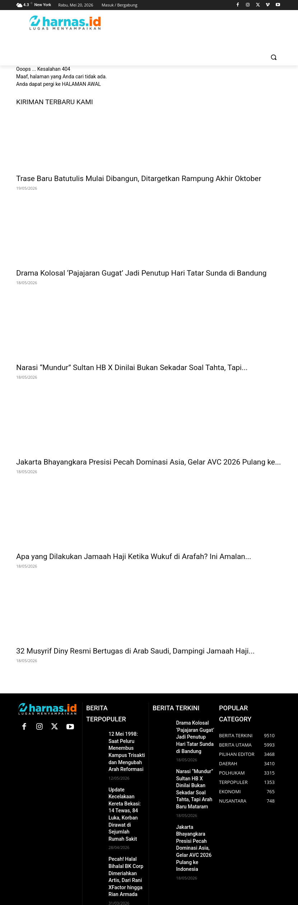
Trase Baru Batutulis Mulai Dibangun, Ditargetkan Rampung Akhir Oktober (138, 178)
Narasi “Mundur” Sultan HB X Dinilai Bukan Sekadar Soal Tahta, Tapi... (132, 367)
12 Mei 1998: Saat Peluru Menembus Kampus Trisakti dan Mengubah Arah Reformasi (126, 745)
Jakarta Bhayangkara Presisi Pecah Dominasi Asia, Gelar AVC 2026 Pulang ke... (148, 462)
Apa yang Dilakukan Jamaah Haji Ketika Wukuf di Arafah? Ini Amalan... (133, 556)
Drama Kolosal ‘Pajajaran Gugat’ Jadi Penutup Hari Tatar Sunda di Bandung (141, 273)
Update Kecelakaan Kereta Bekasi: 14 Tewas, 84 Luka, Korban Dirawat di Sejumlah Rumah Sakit (126, 795)
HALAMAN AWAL (81, 84)
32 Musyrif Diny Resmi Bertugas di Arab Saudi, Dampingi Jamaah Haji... (135, 651)
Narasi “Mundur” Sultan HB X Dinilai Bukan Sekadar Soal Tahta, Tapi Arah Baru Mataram (195, 778)
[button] (273, 57)
